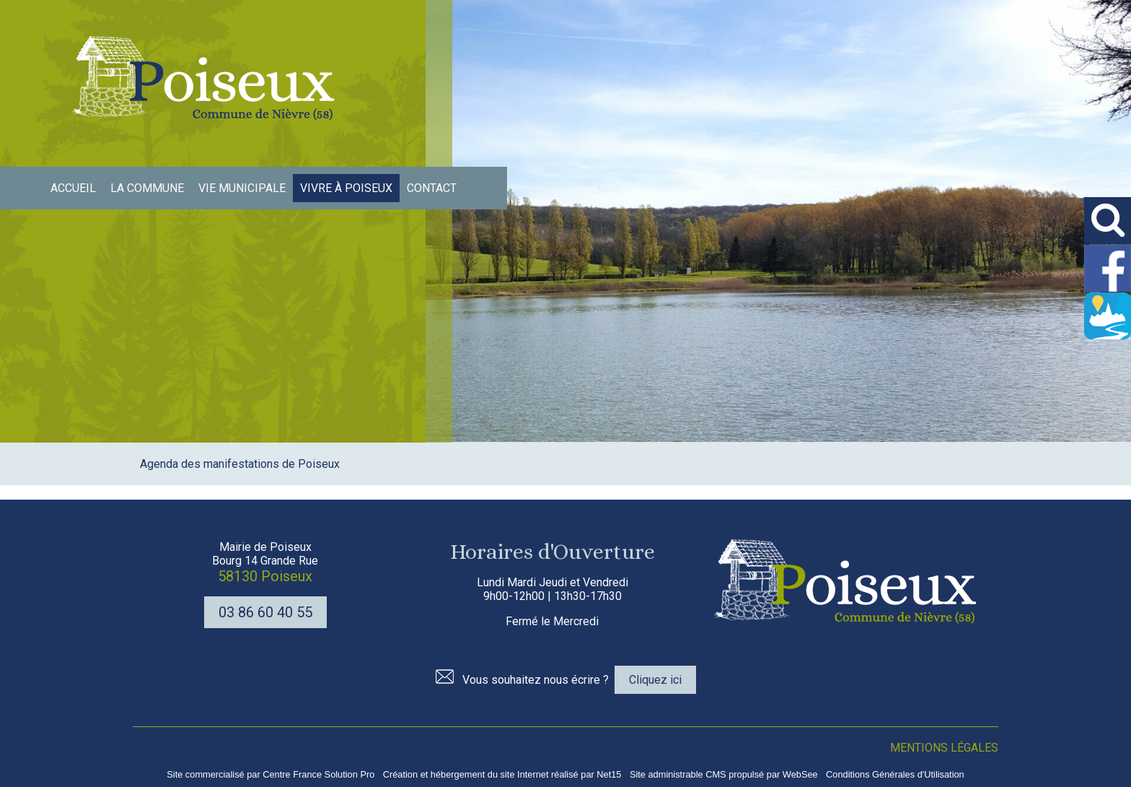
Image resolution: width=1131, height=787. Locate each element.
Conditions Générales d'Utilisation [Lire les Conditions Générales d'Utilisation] (895, 774)
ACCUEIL (73, 188)
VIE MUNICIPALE (242, 188)
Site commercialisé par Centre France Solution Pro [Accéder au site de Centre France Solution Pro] (270, 774)
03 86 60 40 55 (265, 612)
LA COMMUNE (147, 188)
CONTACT (432, 188)
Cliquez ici (655, 680)
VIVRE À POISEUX (346, 188)
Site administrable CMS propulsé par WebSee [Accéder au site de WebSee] (724, 774)
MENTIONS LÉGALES (944, 748)
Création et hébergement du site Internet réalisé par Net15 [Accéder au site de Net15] (502, 774)
